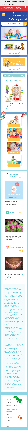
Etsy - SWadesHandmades (13, 237)
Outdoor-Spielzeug (13, 351)
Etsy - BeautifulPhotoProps (13, 276)
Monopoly (6, 333)
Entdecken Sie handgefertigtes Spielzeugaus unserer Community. (14, 52)
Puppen (12, 305)
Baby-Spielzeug (14, 152)
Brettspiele (8, 414)
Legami (8, 202)
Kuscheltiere (14, 126)
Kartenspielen (18, 366)
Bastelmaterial (10, 303)
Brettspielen (9, 366)
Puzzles (7, 423)
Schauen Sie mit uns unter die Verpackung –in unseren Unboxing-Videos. (14, 68)
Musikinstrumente (11, 328)
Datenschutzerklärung (11, 405)
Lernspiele (8, 420)
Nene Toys (9, 105)
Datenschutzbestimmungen (7, 4)
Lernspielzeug (14, 165)
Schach (14, 333)
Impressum (8, 402)
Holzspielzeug (9, 426)
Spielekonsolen (13, 325)
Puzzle (14, 139)
